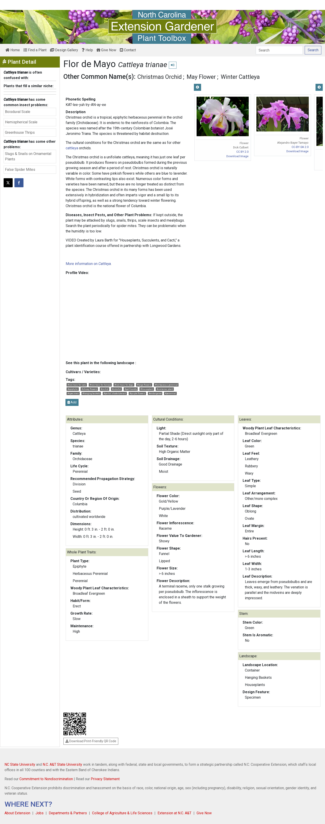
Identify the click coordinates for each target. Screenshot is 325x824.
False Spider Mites (20, 169)
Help (87, 50)
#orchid (104, 389)
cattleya (72, 148)
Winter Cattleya (240, 76)
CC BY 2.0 (242, 151)
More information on (88, 264)
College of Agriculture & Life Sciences (122, 813)
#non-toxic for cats (76, 385)
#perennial (170, 393)
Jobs (39, 813)
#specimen (73, 393)
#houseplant (146, 389)
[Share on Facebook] (18, 182)
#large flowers (144, 385)
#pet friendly (131, 389)
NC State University (20, 764)
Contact (128, 50)
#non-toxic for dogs (123, 385)
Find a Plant (34, 50)
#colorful (116, 389)
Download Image (237, 156)
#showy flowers (89, 389)
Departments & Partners (68, 813)
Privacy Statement (105, 779)
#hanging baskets (91, 393)
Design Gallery (64, 50)
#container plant (165, 389)
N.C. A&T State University (62, 764)
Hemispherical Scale (21, 122)
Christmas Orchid (159, 76)
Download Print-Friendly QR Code (90, 741)
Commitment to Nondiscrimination (46, 779)
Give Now (106, 50)
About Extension (17, 813)
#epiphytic (72, 389)
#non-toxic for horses (100, 385)
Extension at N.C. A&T (174, 813)
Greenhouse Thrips (20, 132)
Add (72, 402)
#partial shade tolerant (115, 393)
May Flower (201, 76)
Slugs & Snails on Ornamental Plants (28, 156)
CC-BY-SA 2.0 (300, 147)
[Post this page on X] (8, 182)
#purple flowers (137, 393)
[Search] (279, 50)
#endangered (155, 393)
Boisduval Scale (17, 112)
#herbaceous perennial (166, 385)
